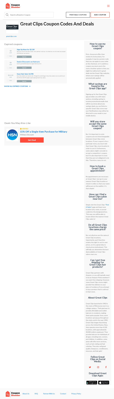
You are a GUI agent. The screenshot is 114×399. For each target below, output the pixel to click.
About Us (26, 393)
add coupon (100, 15)
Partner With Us (49, 393)
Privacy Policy (76, 393)
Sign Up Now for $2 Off (25, 49)
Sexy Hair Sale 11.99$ (25, 74)
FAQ (36, 393)
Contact (63, 393)
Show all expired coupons (17, 86)
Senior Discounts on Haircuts (28, 62)
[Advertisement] (43, 104)
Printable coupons (78, 15)
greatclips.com (11, 36)
